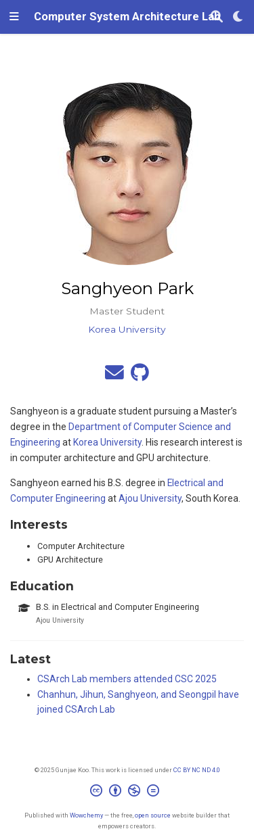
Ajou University (150, 498)
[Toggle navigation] (14, 17)
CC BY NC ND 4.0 (196, 770)
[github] (140, 376)
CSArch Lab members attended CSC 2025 (127, 678)
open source (153, 815)
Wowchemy (86, 815)
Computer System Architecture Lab (127, 16)
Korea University (107, 442)
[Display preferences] (238, 17)
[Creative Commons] (127, 792)
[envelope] (114, 376)
